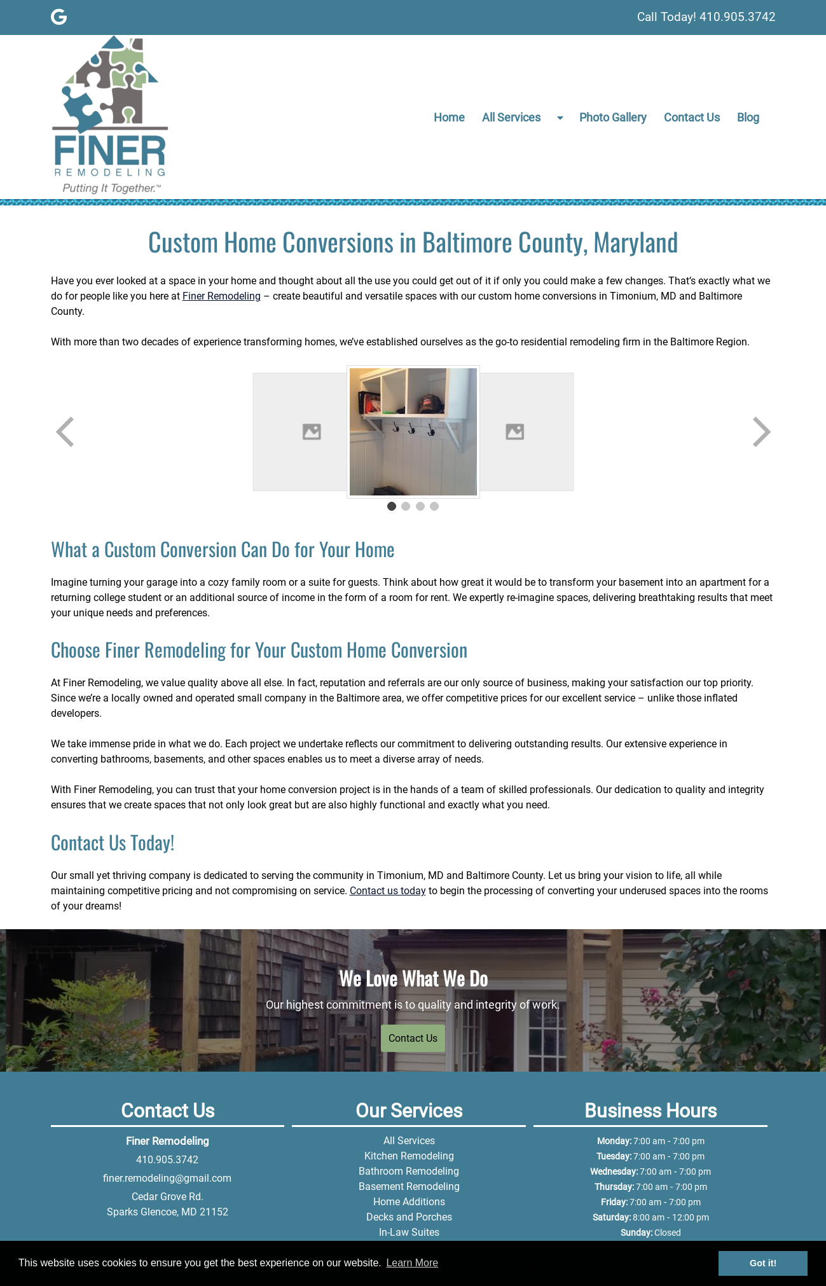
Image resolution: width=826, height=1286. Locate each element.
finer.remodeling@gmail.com (167, 1178)
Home (449, 117)
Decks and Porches (409, 1217)
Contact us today (388, 891)
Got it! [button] (763, 1263)
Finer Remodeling (221, 296)
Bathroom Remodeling (409, 1171)
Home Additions (409, 1202)
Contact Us (692, 117)
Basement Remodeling (409, 1186)
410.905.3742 (167, 1160)
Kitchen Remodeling (409, 1156)
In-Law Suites (409, 1232)
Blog (748, 117)
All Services (511, 117)
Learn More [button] (412, 1262)
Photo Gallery (613, 117)
